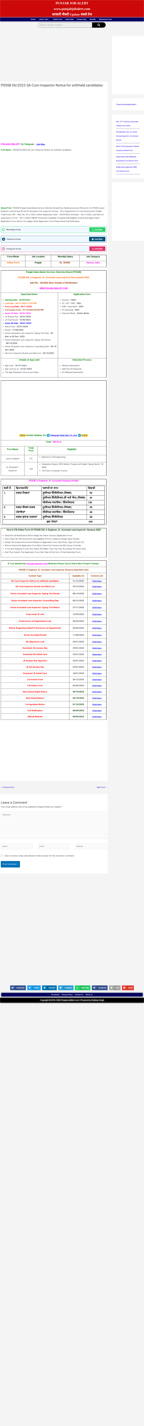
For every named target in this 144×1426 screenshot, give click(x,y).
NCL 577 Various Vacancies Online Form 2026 (126, 126)
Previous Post (7, 788)
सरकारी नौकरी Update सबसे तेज (72, 14)
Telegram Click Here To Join (63, 436)
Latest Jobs (30, 19)
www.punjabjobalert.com (72, 8)
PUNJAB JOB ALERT (72, 2)
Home (13, 19)
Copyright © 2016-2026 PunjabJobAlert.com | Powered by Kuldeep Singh (72, 1008)
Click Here (97, 582)
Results (105, 19)
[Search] (99, 25)
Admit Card (50, 19)
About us (97, 1001)
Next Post (101, 788)
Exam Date (68, 19)
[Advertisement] (25, 1036)
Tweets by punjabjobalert (127, 105)
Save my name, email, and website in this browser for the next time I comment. (39, 860)
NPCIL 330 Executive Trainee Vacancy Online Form (126, 155)
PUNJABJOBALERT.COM (37, 564)
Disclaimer (48, 1001)
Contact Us (82, 1001)
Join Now (41, 144)
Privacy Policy (65, 1001)
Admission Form (125, 19)
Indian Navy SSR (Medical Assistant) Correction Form (127, 169)
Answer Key (87, 19)
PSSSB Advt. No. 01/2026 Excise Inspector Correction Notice (127, 140)
